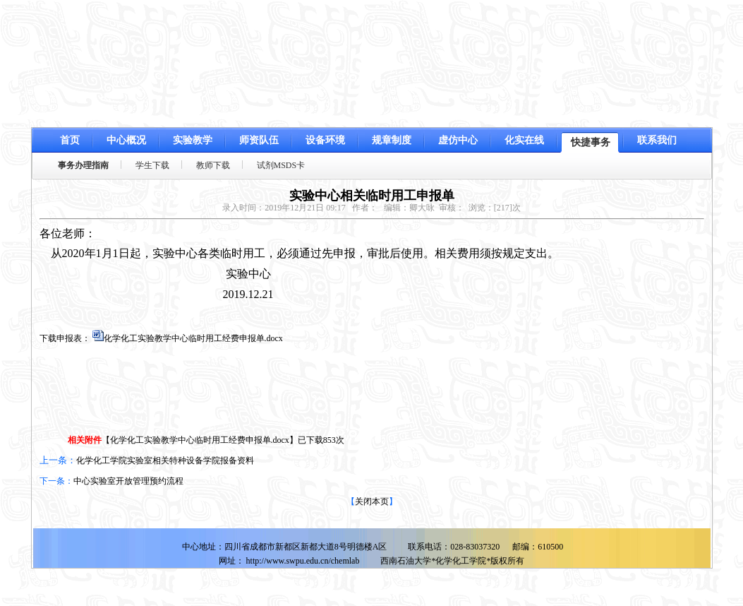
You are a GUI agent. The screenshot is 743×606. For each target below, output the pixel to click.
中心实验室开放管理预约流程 (128, 481)
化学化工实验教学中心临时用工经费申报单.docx (193, 338)
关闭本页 (372, 501)
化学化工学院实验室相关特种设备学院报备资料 (165, 460)
